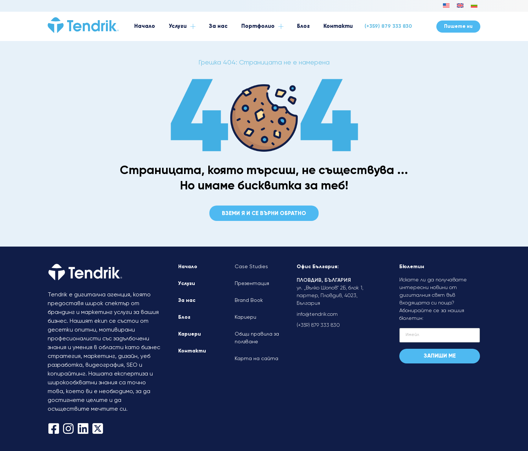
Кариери (189, 334)
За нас (186, 300)
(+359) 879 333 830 (388, 26)
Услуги (186, 283)
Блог (184, 317)
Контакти (192, 351)
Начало (187, 266)
